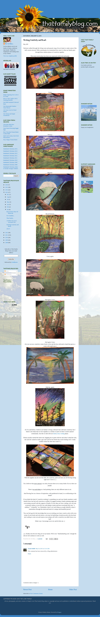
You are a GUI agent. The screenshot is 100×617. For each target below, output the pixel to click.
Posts (6, 271)
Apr (8, 204)
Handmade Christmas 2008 (10, 164)
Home (50, 590)
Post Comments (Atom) (36, 593)
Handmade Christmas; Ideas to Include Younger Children (10, 167)
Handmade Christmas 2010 (10, 160)
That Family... (10, 218)
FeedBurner (15, 262)
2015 (6, 187)
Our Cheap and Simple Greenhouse (9, 114)
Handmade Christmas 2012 (10, 155)
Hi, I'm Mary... (9, 43)
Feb (8, 207)
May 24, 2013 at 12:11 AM (42, 548)
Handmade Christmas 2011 (10, 158)
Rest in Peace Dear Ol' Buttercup (12, 212)
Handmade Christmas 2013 (10, 153)
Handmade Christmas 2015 (10, 149)
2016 (6, 184)
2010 (6, 237)
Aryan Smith (31, 548)
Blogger (59, 612)
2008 (6, 242)
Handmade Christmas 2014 (10, 151)
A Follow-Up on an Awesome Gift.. (12, 221)
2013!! (8, 228)
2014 (6, 190)
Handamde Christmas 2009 (10, 162)
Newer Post (27, 590)
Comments (8, 274)
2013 (6, 192)
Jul (8, 199)
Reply (29, 553)
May (8, 202)
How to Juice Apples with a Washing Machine (10, 99)
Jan (8, 209)
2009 (6, 240)
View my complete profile (10, 56)
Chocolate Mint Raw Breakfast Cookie (8, 125)
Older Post (73, 590)
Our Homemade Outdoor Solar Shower (9, 107)
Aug (8, 197)
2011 (6, 235)
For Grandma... (10, 215)
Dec (8, 194)
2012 (6, 232)
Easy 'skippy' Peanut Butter (10, 139)
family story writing (59, 433)
